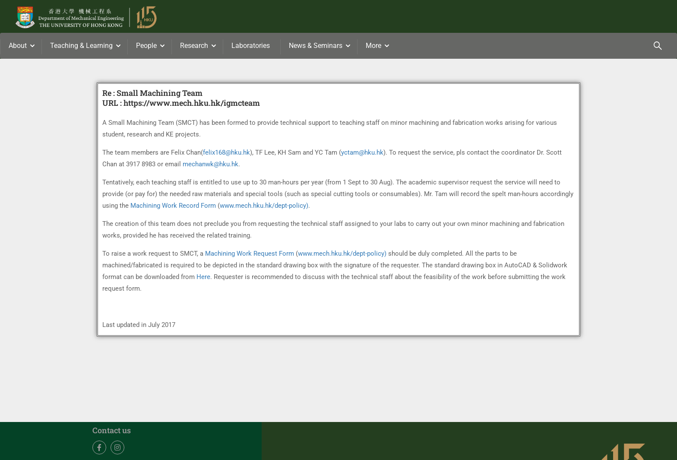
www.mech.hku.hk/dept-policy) (264, 205)
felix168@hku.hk (226, 152)
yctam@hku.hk (362, 152)
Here (203, 277)
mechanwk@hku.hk (210, 164)
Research (194, 45)
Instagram (117, 447)
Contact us (111, 430)
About (18, 45)
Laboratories (250, 45)
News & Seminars (315, 45)
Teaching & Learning (81, 45)
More (373, 45)
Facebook (99, 447)
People (146, 45)
